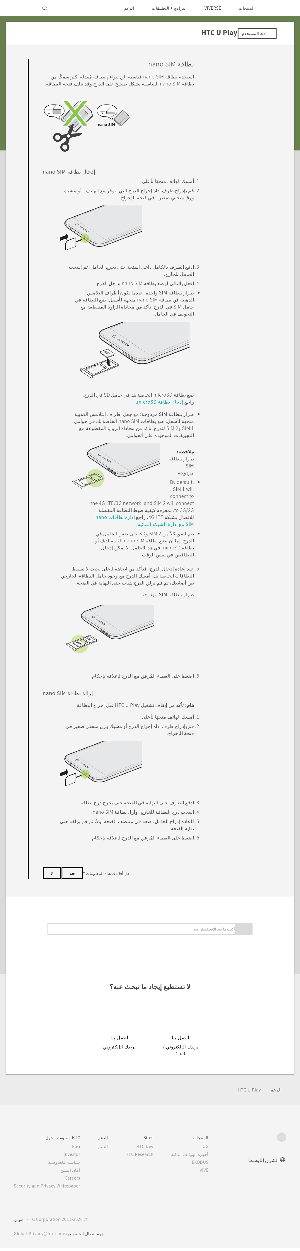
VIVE (212, 1172)
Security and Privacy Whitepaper (50, 1188)
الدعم (125, 8)
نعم (72, 882)
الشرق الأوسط (263, 1162)
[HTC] (279, 7)
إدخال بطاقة (159, 409)
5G (214, 1148)
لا (52, 882)
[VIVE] (22, 8)
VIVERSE (211, 8)
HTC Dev (152, 1148)
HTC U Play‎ (248, 1092)
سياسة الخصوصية (69, 1164)
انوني (19, 1221)
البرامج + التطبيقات (166, 8)
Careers (77, 1180)
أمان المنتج (75, 1172)
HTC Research (146, 1156)
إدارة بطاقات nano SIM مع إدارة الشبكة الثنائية (144, 532)
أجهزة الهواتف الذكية (198, 1156)
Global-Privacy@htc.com (40, 1236)
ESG (81, 1148)
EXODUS (207, 1164)
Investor (76, 1156)
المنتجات (247, 8)
